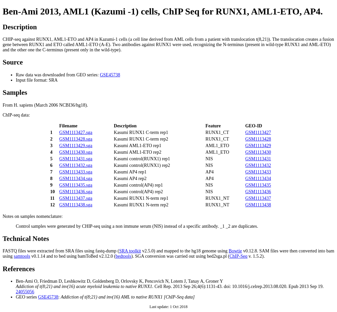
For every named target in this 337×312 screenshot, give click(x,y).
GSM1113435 (258, 185)
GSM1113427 (258, 132)
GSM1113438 (258, 204)
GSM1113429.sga (75, 145)
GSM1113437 (258, 198)
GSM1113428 (258, 139)
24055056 (25, 291)
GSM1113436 (258, 191)
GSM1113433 (258, 171)
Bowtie (235, 250)
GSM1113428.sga (75, 139)
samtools (22, 256)
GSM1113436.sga (75, 191)
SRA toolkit (130, 250)
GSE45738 (110, 74)
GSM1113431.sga (75, 158)
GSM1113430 (258, 152)
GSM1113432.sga (75, 165)
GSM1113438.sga (75, 204)
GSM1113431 (258, 158)
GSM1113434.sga (75, 178)
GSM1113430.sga (75, 152)
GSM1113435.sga (75, 185)
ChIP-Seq (238, 256)
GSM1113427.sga (75, 132)
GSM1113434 (258, 178)
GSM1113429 (258, 145)
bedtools (123, 256)
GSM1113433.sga (75, 171)
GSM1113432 (258, 165)
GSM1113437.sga (75, 198)
